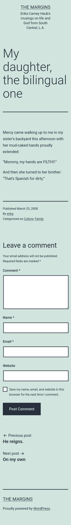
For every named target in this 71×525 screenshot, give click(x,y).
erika (10, 214)
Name (8, 317)
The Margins (35, 7)
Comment (11, 270)
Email (8, 341)
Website (9, 366)
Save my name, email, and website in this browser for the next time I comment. (36, 392)
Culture (28, 219)
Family (39, 219)
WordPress (42, 508)
